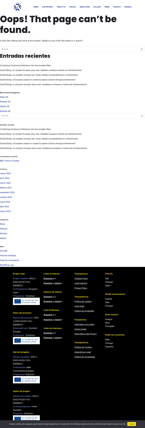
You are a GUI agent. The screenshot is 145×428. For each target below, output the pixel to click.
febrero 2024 (6, 188)
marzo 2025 (5, 174)
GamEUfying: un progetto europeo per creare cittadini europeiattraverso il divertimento (39, 75)
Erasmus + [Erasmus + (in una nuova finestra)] (49, 316)
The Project (47, 7)
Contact (117, 7)
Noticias (3, 102)
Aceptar (132, 424)
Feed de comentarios (9, 261)
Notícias (3, 112)
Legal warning (80, 284)
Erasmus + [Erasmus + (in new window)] (49, 280)
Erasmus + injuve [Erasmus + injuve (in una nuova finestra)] (52, 321)
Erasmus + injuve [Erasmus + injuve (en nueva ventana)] (52, 303)
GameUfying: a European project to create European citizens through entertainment (38, 80)
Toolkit (72, 7)
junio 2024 (4, 179)
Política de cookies (82, 303)
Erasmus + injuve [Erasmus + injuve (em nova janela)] (52, 339)
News (107, 7)
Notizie (3, 107)
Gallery (97, 7)
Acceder (4, 252)
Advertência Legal (82, 353)
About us (61, 7)
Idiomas (128, 7)
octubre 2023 (6, 198)
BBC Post (4, 161)
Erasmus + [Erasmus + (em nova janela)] (49, 334)
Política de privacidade (84, 358)
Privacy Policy (80, 289)
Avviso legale (80, 330)
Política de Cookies (83, 348)
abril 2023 (4, 207)
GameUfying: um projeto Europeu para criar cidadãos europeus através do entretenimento (41, 70)
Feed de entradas (8, 257)
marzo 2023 (5, 212)
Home (35, 7)
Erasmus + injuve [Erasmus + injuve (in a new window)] (52, 284)
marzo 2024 (5, 184)
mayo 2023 (5, 203)
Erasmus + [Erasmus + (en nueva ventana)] (49, 298)
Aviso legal (79, 307)
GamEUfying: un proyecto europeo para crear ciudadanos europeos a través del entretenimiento (43, 85)
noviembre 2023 (7, 193)
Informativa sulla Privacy (85, 335)
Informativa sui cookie (84, 325)
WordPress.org (7, 266)
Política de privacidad (84, 312)
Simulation (85, 7)
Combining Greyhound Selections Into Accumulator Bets (25, 66)
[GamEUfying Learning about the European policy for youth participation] (17, 6)
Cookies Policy (81, 280)
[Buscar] (69, 49)
